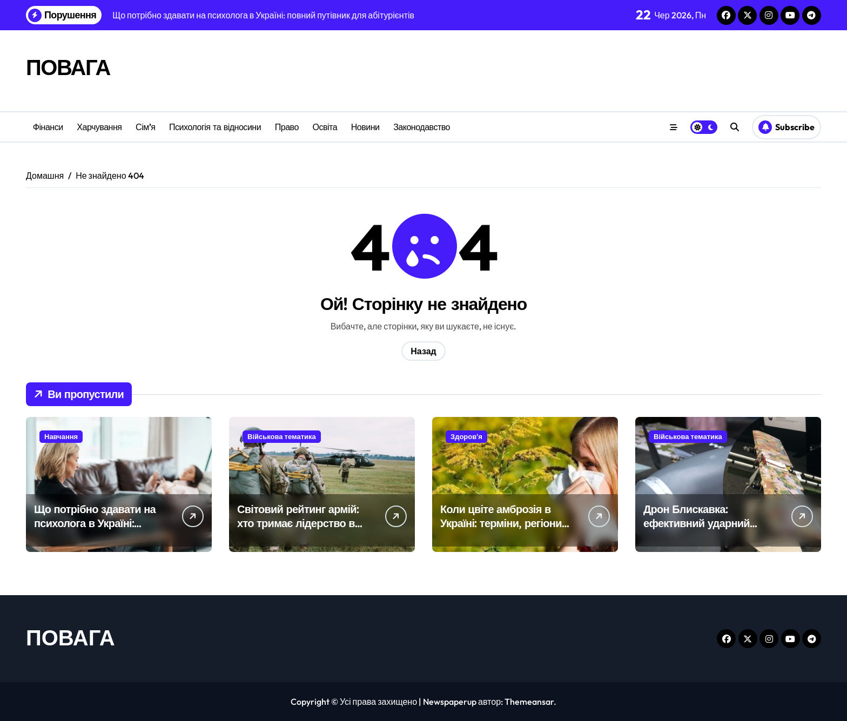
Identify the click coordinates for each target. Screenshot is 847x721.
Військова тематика (281, 436)
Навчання (61, 436)
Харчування (99, 127)
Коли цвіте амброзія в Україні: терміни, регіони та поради (501, 523)
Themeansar (529, 701)
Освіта (324, 127)
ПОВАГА (68, 66)
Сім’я (145, 127)
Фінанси (48, 127)
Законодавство (421, 127)
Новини (365, 127)
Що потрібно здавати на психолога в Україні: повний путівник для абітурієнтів (95, 530)
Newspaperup (449, 701)
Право (287, 127)
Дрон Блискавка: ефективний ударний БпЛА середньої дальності (696, 530)
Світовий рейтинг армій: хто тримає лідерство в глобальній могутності (298, 523)
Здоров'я (466, 436)
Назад (423, 351)
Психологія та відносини (215, 127)
